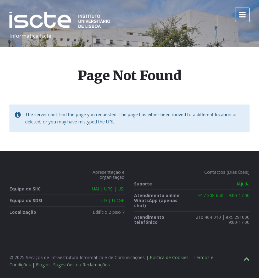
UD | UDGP (112, 200)
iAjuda (243, 184)
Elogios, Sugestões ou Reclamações (73, 265)
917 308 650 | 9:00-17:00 (224, 195)
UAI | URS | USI (108, 189)
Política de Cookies (169, 257)
